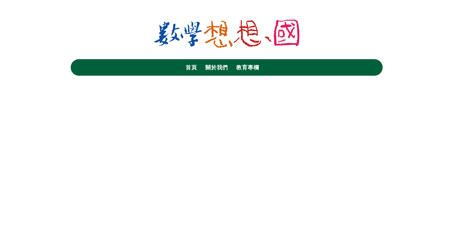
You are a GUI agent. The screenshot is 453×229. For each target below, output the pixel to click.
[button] (216, 67)
